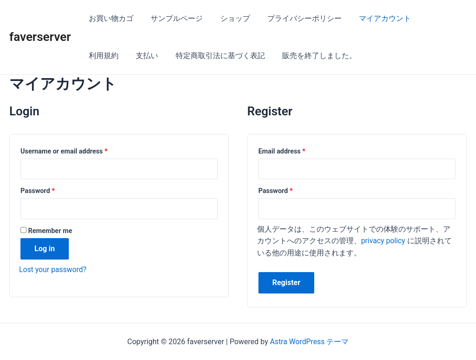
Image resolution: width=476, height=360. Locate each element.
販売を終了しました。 (266, 55)
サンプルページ (173, 18)
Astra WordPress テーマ (309, 341)
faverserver (40, 37)
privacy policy (383, 241)
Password (37, 191)
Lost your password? (53, 269)
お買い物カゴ (109, 18)
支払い (98, 55)
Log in (44, 248)
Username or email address (63, 151)
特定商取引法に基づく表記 (169, 55)
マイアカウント (374, 18)
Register (286, 283)
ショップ (229, 18)
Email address (281, 151)
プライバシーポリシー (295, 18)
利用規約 (429, 18)
